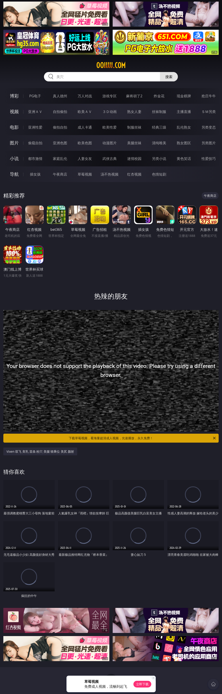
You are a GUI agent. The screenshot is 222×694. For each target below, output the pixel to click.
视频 (14, 111)
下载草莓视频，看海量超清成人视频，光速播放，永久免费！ (142, 438)
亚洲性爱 (35, 127)
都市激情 (35, 158)
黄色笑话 (184, 158)
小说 (14, 158)
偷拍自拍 (60, 127)
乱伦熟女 (184, 127)
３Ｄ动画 (109, 111)
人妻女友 (85, 158)
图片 (14, 143)
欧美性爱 (109, 127)
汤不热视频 (109, 174)
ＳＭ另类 (208, 111)
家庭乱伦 (60, 158)
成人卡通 (85, 127)
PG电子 (35, 95)
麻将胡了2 (134, 95)
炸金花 (159, 95)
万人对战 (85, 95)
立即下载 (142, 684)
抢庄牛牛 (208, 95)
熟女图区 (184, 142)
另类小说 (159, 158)
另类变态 (208, 127)
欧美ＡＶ (85, 111)
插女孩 (35, 174)
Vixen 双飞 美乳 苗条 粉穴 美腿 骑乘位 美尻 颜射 (40, 451)
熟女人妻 (134, 111)
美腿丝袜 (134, 142)
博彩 (14, 96)
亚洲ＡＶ (35, 111)
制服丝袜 (134, 127)
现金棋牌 (184, 95)
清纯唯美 (159, 142)
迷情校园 (134, 158)
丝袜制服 (159, 111)
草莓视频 (85, 174)
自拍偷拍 (60, 111)
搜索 (168, 76)
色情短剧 (159, 174)
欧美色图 (85, 142)
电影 (14, 127)
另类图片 (208, 142)
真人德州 (60, 95)
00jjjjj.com (111, 65)
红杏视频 (134, 174)
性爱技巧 (208, 158)
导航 (14, 174)
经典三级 (159, 127)
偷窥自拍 (35, 142)
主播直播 (184, 111)
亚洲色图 (60, 142)
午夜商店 (60, 174)
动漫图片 (109, 142)
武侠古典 (109, 158)
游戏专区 (109, 95)
